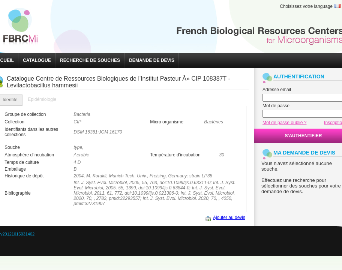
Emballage (15, 169)
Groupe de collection (25, 114)
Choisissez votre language (306, 6)
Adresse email (276, 89)
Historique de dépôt (24, 175)
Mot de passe (276, 105)
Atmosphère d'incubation (29, 155)
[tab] (42, 99)
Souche (12, 147)
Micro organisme (166, 121)
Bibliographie (17, 193)
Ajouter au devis (229, 217)
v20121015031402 (17, 234)
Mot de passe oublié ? (284, 122)
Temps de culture (21, 162)
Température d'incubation (175, 155)
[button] (37, 60)
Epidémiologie (42, 99)
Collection (14, 121)
